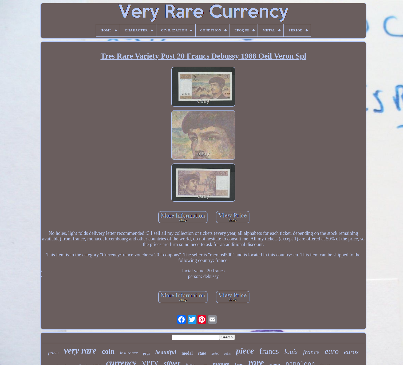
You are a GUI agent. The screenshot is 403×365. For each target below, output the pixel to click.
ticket (215, 353)
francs (269, 351)
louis (291, 351)
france (311, 351)
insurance (129, 352)
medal (187, 353)
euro (332, 351)
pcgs (146, 353)
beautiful (165, 352)
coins (227, 353)
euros (351, 351)
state (202, 353)
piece (245, 350)
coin (108, 351)
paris (53, 352)
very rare (80, 350)
